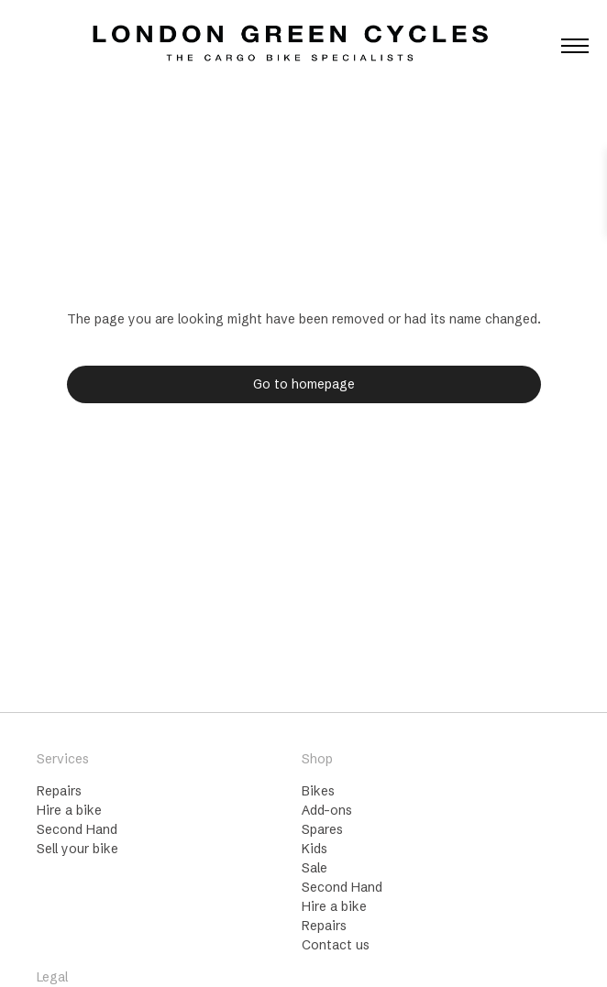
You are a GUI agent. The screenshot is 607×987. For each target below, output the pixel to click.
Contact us (336, 945)
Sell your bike (77, 848)
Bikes (318, 791)
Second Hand (77, 829)
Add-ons (327, 810)
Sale (314, 868)
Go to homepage (304, 384)
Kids (314, 848)
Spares (322, 829)
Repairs (59, 791)
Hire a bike (69, 810)
